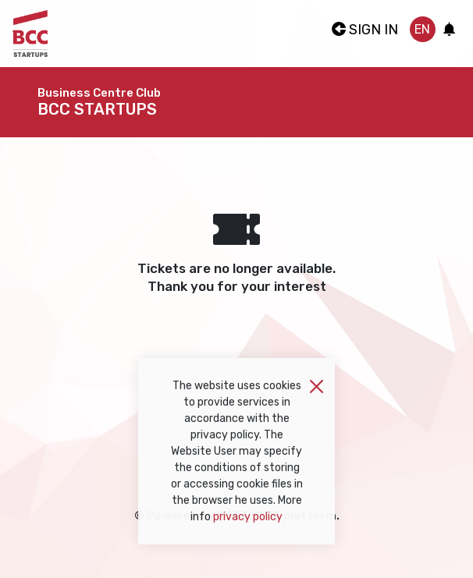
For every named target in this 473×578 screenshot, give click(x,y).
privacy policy (248, 522)
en (422, 29)
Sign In (365, 29)
